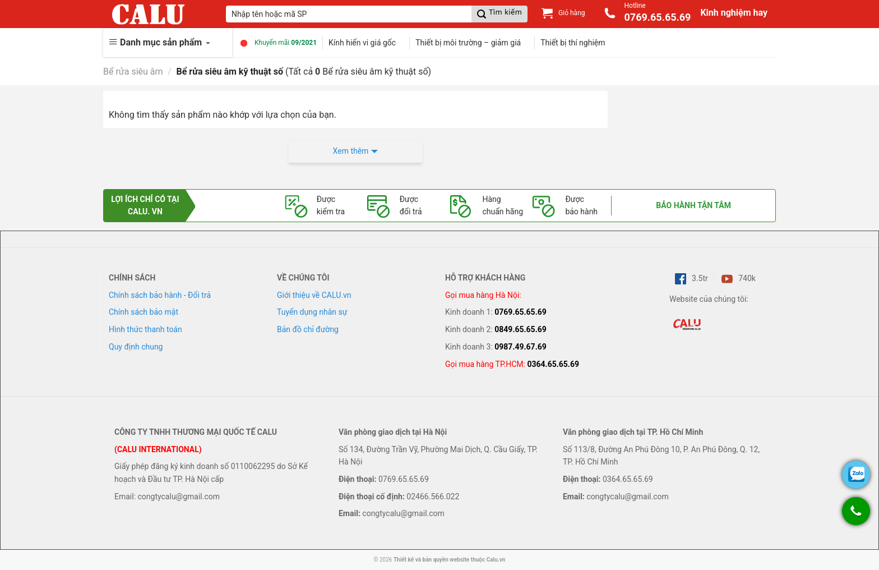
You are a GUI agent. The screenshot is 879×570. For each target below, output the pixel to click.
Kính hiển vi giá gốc (362, 42)
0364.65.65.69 (553, 364)
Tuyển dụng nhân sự (312, 311)
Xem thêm (351, 150)
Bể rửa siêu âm (133, 71)
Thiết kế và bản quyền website (431, 560)
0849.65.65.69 (520, 329)
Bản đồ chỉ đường (308, 329)
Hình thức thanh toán (145, 329)
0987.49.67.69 (520, 346)
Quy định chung (136, 346)
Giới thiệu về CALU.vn (314, 295)
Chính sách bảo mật (143, 311)
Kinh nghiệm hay (733, 12)
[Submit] (499, 14)
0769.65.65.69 (520, 311)
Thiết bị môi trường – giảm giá (468, 42)
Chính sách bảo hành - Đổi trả (160, 295)
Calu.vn (496, 560)
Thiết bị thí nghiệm (572, 42)
